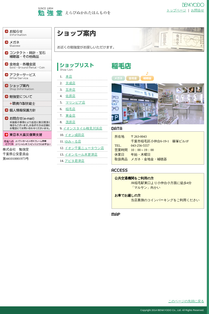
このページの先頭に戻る (186, 301)
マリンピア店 (75, 102)
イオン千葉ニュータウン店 (84, 148)
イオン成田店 (74, 135)
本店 (69, 76)
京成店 (70, 83)
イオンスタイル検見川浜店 (82, 128)
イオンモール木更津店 (81, 154)
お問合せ (197, 10)
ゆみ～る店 (73, 141)
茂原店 (70, 122)
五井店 (70, 90)
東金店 (70, 115)
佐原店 (70, 96)
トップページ (176, 10)
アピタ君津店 (74, 161)
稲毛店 (70, 109)
